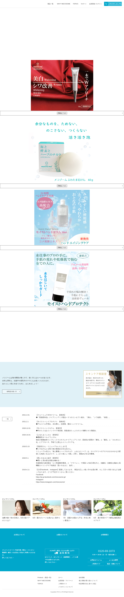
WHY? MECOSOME (63, 4)
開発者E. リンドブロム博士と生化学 (113, 342)
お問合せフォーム (96, 560)
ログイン (99, 4)
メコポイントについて (65, 587)
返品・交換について (113, 564)
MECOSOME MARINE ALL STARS (9, 578)
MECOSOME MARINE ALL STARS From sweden (17, 4)
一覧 (7, 419)
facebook (113, 579)
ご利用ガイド (96, 564)
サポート (84, 4)
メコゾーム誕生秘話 (93, 342)
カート (60, 577)
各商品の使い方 (12, 391)
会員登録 (92, 4)
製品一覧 (50, 4)
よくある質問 (113, 560)
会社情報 (82, 577)
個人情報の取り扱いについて (88, 580)
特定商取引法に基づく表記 (87, 584)
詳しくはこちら (7, 557)
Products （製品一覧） (45, 577)
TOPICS (75, 4)
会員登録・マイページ (65, 580)
